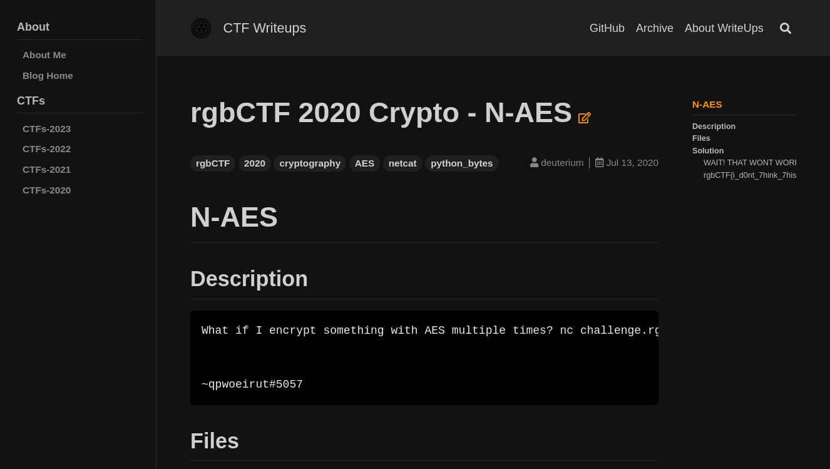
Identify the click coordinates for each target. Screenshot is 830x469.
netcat (403, 163)
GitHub (607, 28)
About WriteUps (724, 28)
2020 (254, 163)
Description (713, 126)
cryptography (310, 163)
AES (364, 163)
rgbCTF (213, 163)
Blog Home (48, 75)
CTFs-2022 (47, 148)
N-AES (707, 104)
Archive (655, 28)
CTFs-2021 (47, 169)
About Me (44, 54)
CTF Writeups (265, 28)
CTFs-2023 (47, 128)
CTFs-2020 (47, 190)
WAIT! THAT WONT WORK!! (754, 162)
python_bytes (462, 163)
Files (701, 138)
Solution (708, 151)
